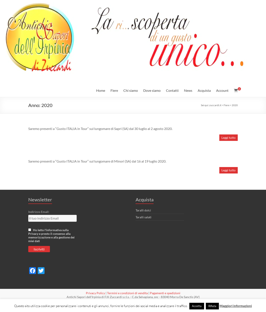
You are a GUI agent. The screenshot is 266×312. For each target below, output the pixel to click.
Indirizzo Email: (38, 212)
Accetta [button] (197, 306)
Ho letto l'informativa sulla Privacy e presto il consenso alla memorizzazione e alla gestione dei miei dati (51, 235)
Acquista (204, 90)
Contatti (172, 90)
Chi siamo (130, 90)
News (188, 90)
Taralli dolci (143, 210)
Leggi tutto (228, 137)
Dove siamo (152, 90)
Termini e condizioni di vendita (127, 293)
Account (222, 90)
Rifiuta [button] (212, 306)
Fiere (114, 90)
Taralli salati (143, 217)
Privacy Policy (95, 293)
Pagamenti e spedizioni (165, 293)
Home (100, 90)
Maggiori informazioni (236, 306)
